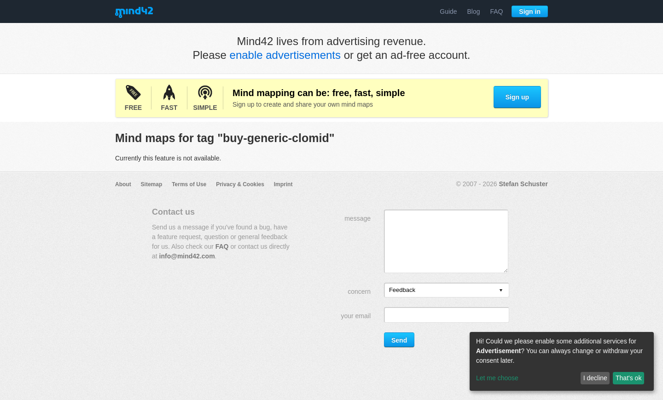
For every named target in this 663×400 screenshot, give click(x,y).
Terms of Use (189, 184)
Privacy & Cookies (240, 184)
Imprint (283, 184)
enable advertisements (285, 55)
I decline (595, 378)
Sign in (530, 11)
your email (356, 316)
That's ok (628, 378)
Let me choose (497, 378)
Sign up (517, 97)
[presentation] (501, 291)
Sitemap (152, 184)
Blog (473, 11)
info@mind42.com (187, 256)
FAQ (496, 11)
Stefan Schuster (523, 184)
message (357, 218)
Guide (448, 11)
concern (359, 291)
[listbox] (446, 290)
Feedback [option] (402, 289)
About (123, 184)
